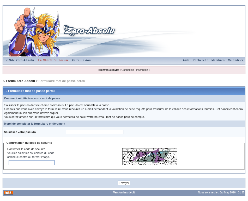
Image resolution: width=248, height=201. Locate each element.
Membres (218, 60)
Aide (186, 60)
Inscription (142, 69)
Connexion (128, 69)
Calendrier (235, 60)
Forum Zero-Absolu (20, 81)
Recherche (200, 60)
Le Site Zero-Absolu (19, 60)
